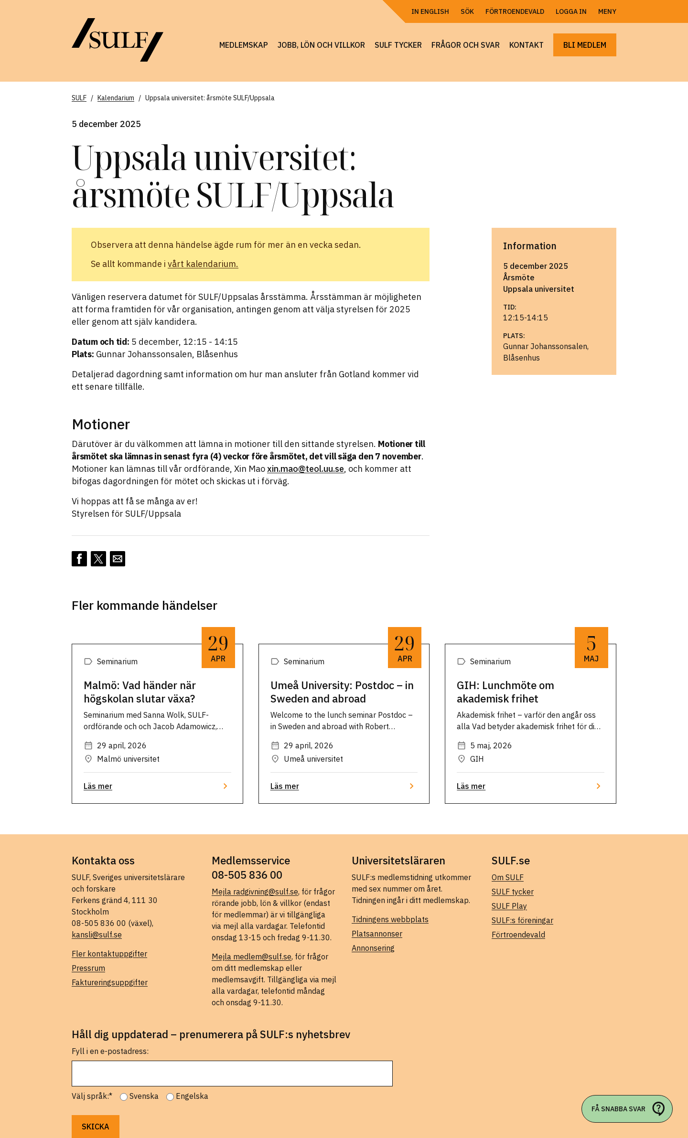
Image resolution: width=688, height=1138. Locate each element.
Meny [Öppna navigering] (607, 11)
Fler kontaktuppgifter (109, 953)
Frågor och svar (465, 45)
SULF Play (509, 906)
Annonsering (373, 948)
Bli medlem (584, 45)
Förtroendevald (514, 11)
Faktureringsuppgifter (110, 982)
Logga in (571, 11)
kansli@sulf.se (97, 934)
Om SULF (508, 877)
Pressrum (88, 968)
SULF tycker (398, 45)
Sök (467, 11)
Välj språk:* (92, 1096)
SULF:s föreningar (522, 920)
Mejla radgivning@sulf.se (255, 891)
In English (430, 11)
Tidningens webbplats (390, 919)
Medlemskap (243, 45)
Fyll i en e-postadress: (110, 1051)
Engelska (192, 1096)
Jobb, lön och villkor (321, 45)
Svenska (144, 1096)
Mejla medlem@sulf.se (251, 956)
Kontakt (526, 45)
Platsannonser (377, 933)
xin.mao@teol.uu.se (305, 468)
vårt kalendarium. (203, 263)
